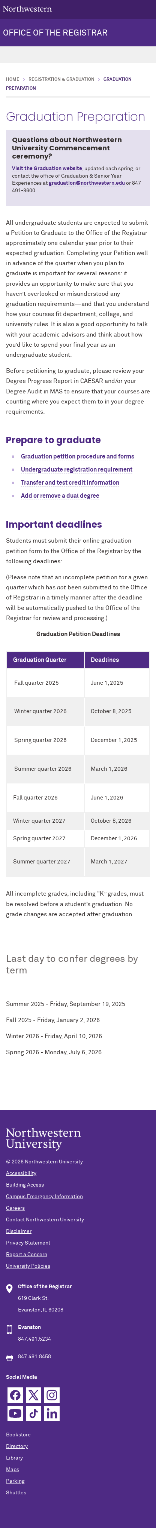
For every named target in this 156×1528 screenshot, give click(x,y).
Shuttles (16, 1492)
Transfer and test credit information (70, 483)
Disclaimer (19, 1231)
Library (14, 1458)
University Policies (28, 1266)
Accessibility (21, 1173)
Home (13, 79)
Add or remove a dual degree (60, 496)
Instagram (52, 1395)
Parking (15, 1481)
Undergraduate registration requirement (76, 470)
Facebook (15, 1395)
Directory (17, 1446)
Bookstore (18, 1435)
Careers (15, 1208)
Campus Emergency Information (44, 1196)
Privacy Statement (28, 1243)
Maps (12, 1469)
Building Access (25, 1185)
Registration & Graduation (61, 79)
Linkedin (52, 1413)
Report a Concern (26, 1254)
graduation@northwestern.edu (87, 183)
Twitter (33, 1395)
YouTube (15, 1413)
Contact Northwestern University (45, 1219)
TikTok (33, 1413)
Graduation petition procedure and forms (77, 457)
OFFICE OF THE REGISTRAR (55, 33)
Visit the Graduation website (47, 168)
